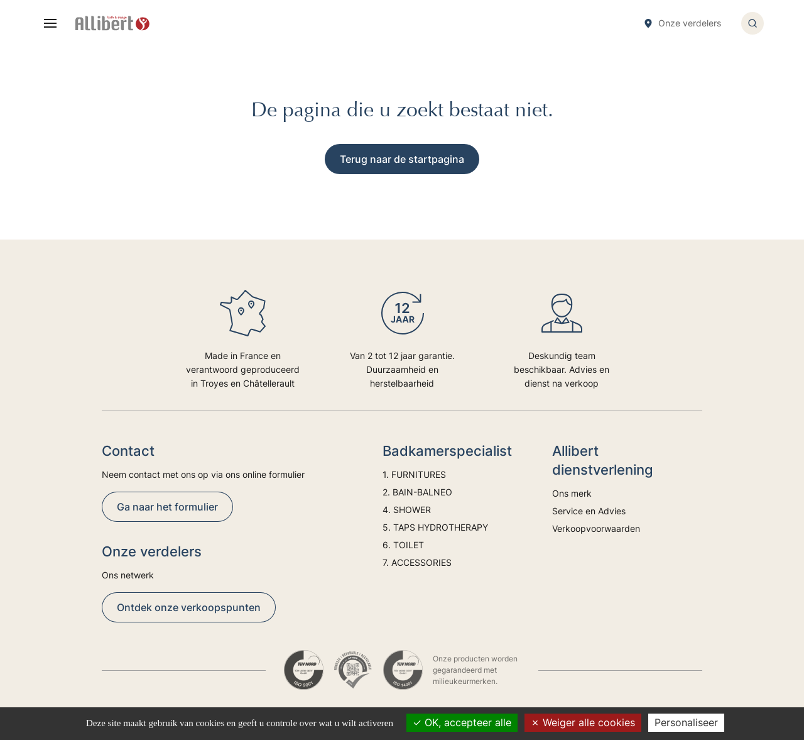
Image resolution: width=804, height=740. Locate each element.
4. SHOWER (407, 509)
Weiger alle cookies (583, 722)
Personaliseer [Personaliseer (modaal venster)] (686, 722)
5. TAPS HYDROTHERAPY (435, 527)
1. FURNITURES (414, 474)
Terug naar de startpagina (402, 159)
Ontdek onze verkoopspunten (189, 607)
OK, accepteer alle (462, 722)
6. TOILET (403, 544)
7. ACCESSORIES (417, 562)
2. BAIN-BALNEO (417, 492)
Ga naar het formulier (167, 506)
